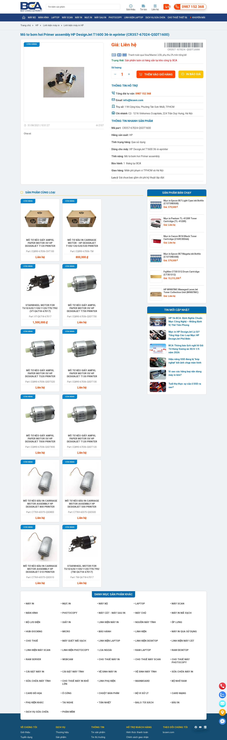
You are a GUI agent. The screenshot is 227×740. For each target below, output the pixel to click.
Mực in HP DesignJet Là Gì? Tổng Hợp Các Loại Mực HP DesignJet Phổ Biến (184, 335)
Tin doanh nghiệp (100, 611)
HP (36, 25)
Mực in (88, 17)
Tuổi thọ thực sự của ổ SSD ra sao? (185, 385)
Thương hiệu (62, 601)
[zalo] (222, 694)
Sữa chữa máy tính (37, 550)
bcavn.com (168, 601)
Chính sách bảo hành (137, 611)
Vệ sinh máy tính (145, 541)
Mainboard (142, 550)
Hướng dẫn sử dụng (101, 616)
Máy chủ (140, 482)
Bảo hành (104, 501)
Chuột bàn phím (108, 562)
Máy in (78, 17)
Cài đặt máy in (34, 541)
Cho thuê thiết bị (177, 17)
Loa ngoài (104, 519)
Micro (65, 501)
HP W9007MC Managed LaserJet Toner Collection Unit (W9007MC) (180, 291)
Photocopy (115, 17)
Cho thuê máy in (108, 529)
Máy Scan (67, 17)
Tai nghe (67, 572)
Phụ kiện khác (34, 572)
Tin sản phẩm (98, 601)
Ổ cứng (66, 562)
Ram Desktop (179, 519)
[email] (222, 703)
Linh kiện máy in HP (74, 25)
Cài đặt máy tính (72, 541)
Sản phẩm (61, 606)
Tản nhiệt (104, 572)
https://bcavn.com (39, 663)
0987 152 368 (39, 653)
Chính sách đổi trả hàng (138, 616)
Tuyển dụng (26, 606)
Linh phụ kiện (106, 550)
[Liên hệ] (222, 712)
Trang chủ (25, 25)
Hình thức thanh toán (137, 601)
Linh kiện (140, 501)
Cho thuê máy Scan (147, 529)
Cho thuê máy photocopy (180, 530)
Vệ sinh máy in (107, 541)
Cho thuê (31, 510)
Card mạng (178, 562)
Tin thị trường (98, 606)
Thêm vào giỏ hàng (156, 74)
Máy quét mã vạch (73, 510)
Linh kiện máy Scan (37, 519)
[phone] (222, 686)
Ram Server (32, 529)
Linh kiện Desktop (146, 510)
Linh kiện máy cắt (182, 510)
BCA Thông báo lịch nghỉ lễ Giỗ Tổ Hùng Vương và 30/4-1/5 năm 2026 (186, 349)
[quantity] (122, 74)
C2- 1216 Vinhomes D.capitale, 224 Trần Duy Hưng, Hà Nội (160, 113)
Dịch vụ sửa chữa (155, 17)
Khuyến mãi (197, 17)
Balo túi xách (144, 572)
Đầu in (174, 572)
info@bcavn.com (133, 100)
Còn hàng (31, 44)
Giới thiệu (25, 601)
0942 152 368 (148, 700)
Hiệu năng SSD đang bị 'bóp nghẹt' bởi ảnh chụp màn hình (185, 361)
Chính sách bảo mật (136, 621)
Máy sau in (100, 17)
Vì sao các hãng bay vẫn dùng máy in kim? (185, 373)
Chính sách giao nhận (137, 606)
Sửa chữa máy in (181, 541)
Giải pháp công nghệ (101, 621)
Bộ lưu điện (32, 491)
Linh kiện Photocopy (75, 519)
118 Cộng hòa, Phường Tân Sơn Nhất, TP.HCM (149, 106)
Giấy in (66, 491)
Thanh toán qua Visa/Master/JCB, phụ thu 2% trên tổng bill (148, 55)
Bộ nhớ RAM (178, 550)
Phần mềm (68, 581)
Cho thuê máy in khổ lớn (75, 552)
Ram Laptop (142, 519)
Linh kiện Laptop (133, 17)
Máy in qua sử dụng (183, 501)
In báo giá (191, 74)
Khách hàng (26, 611)
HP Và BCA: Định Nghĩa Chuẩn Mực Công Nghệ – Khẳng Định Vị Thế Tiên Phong (185, 321)
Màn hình (43, 17)
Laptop (55, 17)
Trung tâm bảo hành (66, 611)
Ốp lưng (176, 491)
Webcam (67, 529)
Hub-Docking (33, 501)
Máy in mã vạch (181, 482)
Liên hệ (24, 616)
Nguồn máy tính (145, 491)
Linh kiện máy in (51, 25)
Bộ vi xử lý (141, 562)
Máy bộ (32, 17)
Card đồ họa (33, 562)
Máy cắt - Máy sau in (111, 482)
